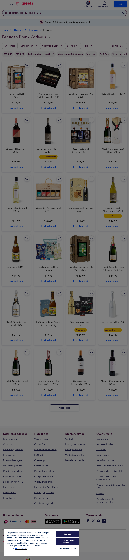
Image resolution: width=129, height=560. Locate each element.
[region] (41, 542)
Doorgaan (68, 534)
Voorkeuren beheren (68, 549)
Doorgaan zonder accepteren (68, 541)
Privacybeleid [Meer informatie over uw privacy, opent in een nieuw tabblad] (21, 548)
